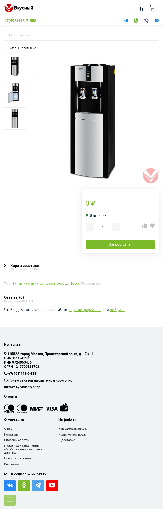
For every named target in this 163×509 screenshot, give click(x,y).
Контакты (11, 434)
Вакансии (11, 464)
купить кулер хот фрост (62, 283)
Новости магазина (18, 458)
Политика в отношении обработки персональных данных (23, 449)
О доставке (66, 440)
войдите (117, 310)
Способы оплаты (16, 440)
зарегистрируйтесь (85, 310)
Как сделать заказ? (72, 428)
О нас (8, 428)
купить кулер (33, 283)
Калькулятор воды (72, 434)
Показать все (91, 283)
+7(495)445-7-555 (20, 21)
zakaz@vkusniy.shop (24, 387)
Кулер (17, 283)
